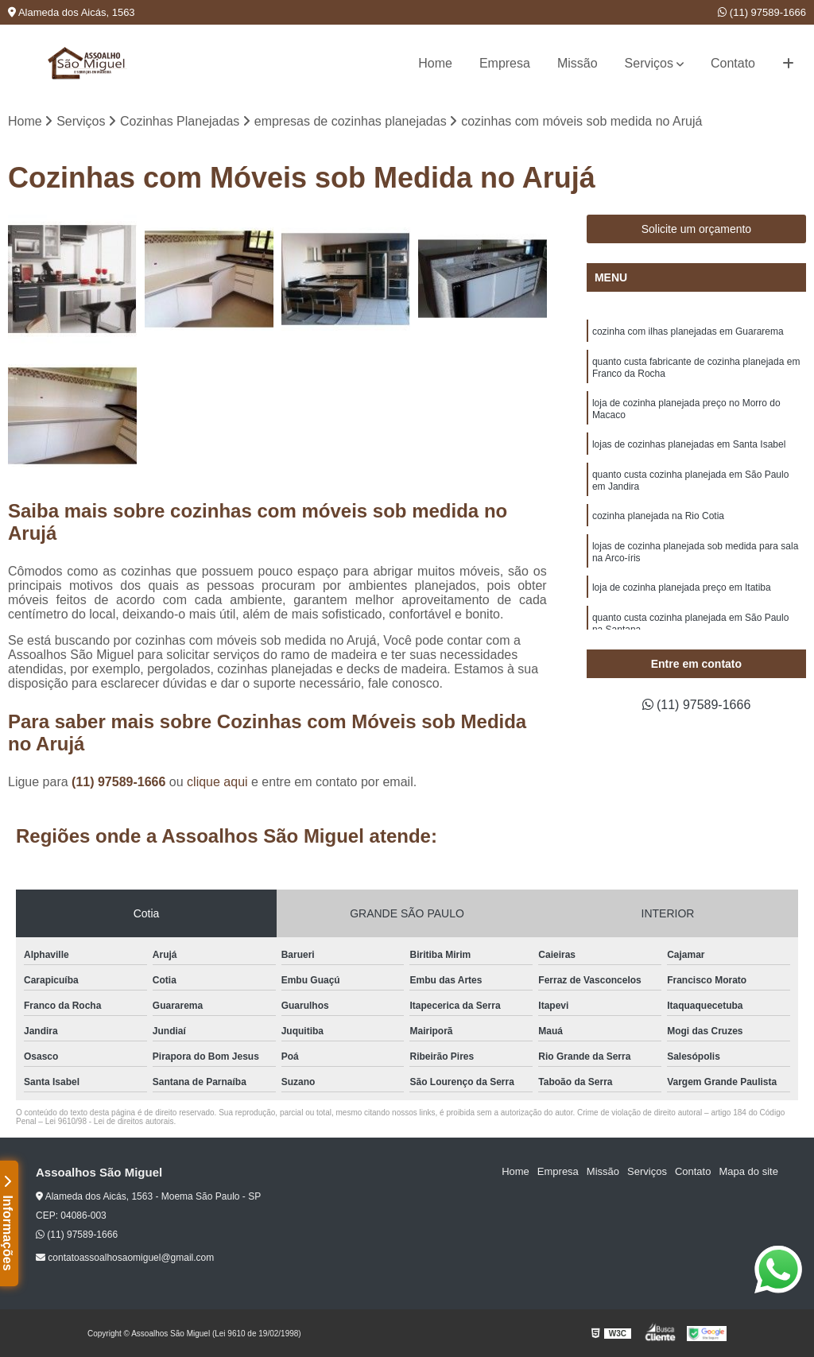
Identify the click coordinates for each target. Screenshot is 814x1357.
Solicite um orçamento (697, 229)
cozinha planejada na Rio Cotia (658, 515)
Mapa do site (748, 1171)
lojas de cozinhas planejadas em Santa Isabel (689, 444)
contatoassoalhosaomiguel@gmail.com (125, 1257)
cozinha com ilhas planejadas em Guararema (688, 331)
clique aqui (217, 782)
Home (435, 63)
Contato (733, 63)
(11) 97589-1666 (762, 12)
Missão (577, 63)
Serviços (649, 63)
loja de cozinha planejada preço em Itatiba (681, 587)
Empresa (504, 63)
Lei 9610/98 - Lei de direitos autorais (109, 1121)
